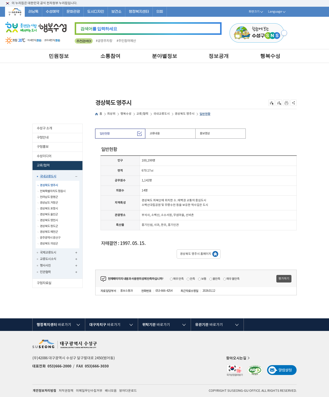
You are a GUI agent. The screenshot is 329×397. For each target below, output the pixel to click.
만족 (192, 279)
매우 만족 (178, 279)
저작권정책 (66, 391)
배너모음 (111, 391)
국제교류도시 (59, 253)
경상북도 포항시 (49, 208)
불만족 (216, 279)
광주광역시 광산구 (50, 238)
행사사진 (59, 266)
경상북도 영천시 (49, 220)
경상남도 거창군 (49, 202)
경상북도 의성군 (49, 243)
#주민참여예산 (126, 41)
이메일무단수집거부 (89, 391)
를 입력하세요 (98, 28)
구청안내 (59, 138)
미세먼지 (31, 40)
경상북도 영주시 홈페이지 (195, 254)
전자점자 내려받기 (272, 102)
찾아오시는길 (238, 358)
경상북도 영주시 (49, 185)
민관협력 (59, 272)
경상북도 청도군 (49, 226)
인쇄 (286, 102)
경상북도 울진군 (49, 214)
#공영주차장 (104, 41)
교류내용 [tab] (155, 133)
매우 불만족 (232, 279)
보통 (203, 279)
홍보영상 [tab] (205, 133)
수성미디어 (59, 156)
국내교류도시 (59, 177)
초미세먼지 (49, 40)
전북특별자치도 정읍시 (52, 191)
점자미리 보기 (279, 102)
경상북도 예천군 (49, 232)
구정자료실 (59, 283)
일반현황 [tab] (105, 133)
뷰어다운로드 (128, 391)
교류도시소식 (59, 259)
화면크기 (256, 12)
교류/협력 (59, 166)
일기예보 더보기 (63, 40)
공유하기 (294, 102)
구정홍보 (59, 147)
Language (277, 12)
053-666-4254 (163, 291)
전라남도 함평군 (49, 197)
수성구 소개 (59, 128)
